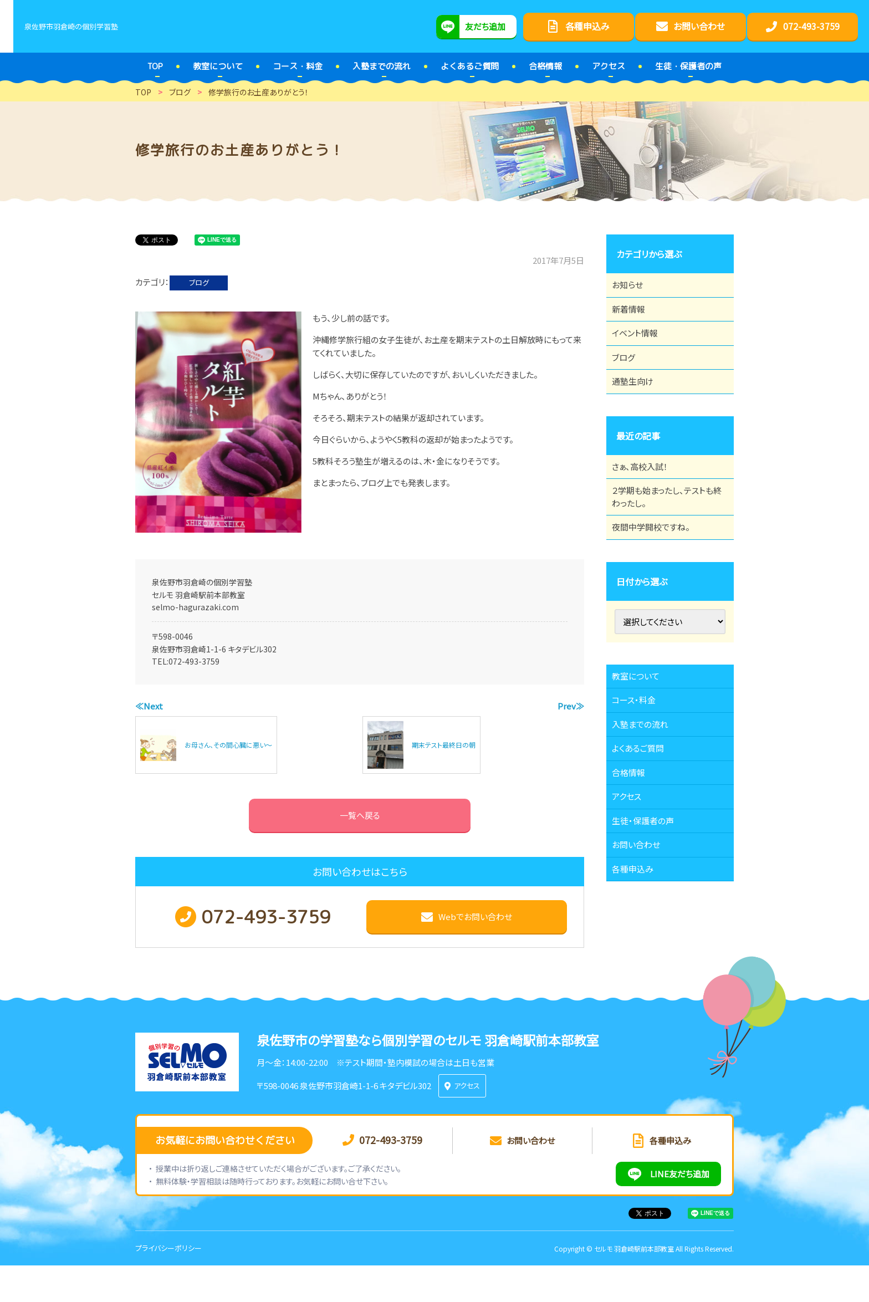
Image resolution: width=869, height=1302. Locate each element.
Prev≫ (571, 706)
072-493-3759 (193, 661)
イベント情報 (640, 349)
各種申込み (638, 975)
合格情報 (634, 853)
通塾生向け (638, 410)
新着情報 (634, 318)
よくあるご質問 (644, 822)
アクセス (632, 883)
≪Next (149, 706)
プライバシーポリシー (168, 1284)
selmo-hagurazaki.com (195, 606)
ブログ (199, 282)
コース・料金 (639, 761)
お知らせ (633, 288)
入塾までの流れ (646, 792)
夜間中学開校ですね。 (657, 576)
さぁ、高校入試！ (646, 501)
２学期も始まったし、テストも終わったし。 (666, 538)
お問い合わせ (642, 944)
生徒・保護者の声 (649, 914)
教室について (641, 731)
